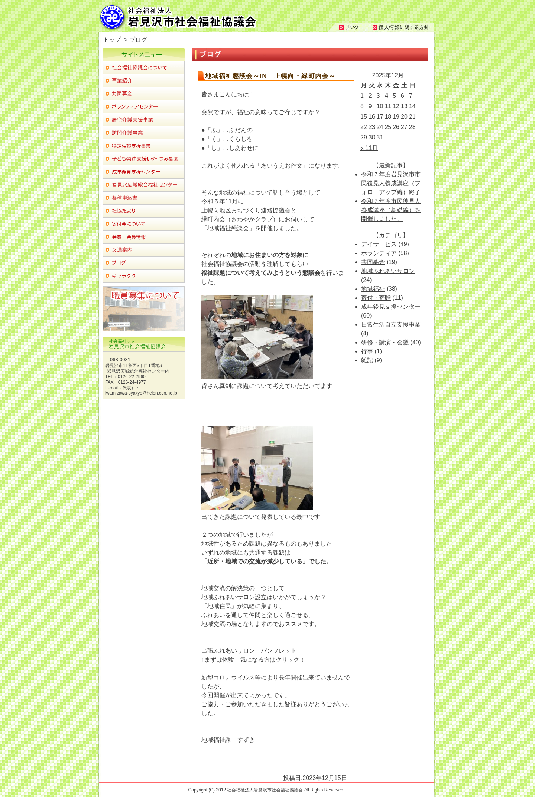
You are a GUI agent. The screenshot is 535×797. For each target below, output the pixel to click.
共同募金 (373, 262)
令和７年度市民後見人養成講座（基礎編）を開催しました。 (391, 210)
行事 (367, 351)
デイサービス (379, 244)
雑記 (367, 360)
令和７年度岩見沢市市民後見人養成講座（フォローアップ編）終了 (391, 183)
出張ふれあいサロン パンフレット (248, 650)
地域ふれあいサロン (388, 271)
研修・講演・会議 (385, 342)
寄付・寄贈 (376, 298)
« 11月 (369, 148)
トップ (112, 39)
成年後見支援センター (391, 306)
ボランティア (379, 253)
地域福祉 (373, 289)
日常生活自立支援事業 (391, 324)
